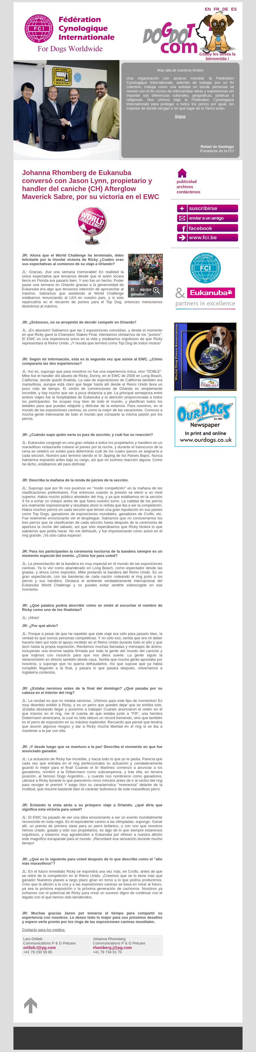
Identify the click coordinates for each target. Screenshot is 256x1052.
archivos (185, 186)
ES (234, 9)
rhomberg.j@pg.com (112, 947)
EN (208, 9)
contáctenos (188, 192)
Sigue (180, 116)
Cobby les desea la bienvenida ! (217, 54)
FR (216, 9)
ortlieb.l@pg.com (39, 947)
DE (225, 9)
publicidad (187, 181)
